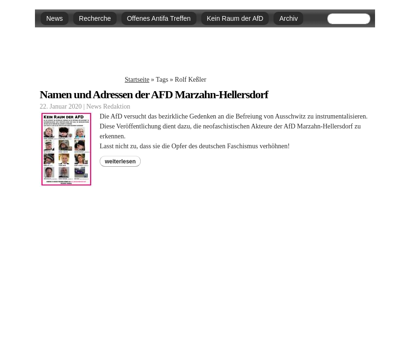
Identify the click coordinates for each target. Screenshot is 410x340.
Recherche (95, 18)
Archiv (288, 18)
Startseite (137, 79)
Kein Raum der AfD (235, 18)
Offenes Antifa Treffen (159, 18)
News (54, 18)
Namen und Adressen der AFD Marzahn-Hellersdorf (154, 94)
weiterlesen (120, 161)
